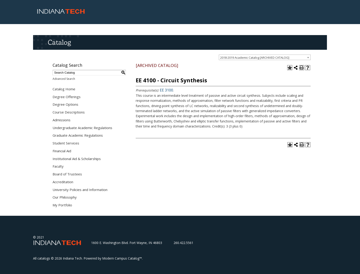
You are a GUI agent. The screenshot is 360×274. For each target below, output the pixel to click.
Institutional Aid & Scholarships (77, 158)
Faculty (58, 166)
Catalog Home (64, 89)
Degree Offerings (67, 96)
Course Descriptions (69, 112)
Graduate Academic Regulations (78, 135)
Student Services (66, 143)
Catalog (59, 42)
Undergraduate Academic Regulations (82, 127)
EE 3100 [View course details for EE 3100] (166, 90)
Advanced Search (64, 79)
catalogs (43, 258)
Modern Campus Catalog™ (122, 258)
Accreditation (63, 182)
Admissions (61, 120)
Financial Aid (62, 151)
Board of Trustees (67, 174)
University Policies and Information (80, 189)
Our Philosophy (65, 197)
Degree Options (65, 104)
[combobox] (265, 57)
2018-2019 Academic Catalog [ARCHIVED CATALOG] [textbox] (254, 57)
